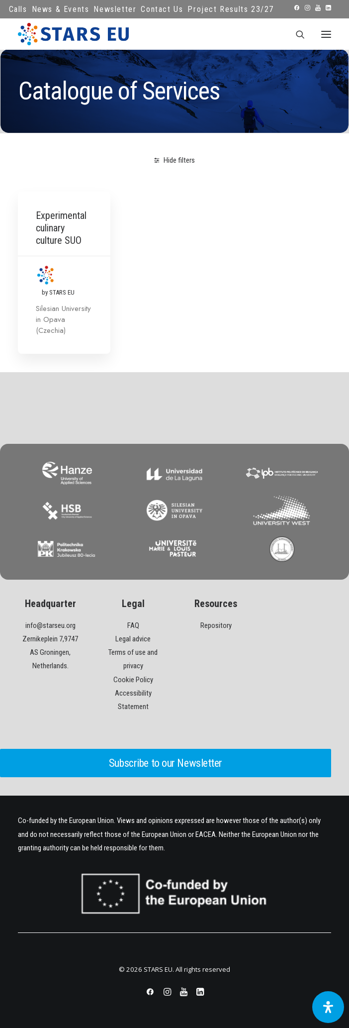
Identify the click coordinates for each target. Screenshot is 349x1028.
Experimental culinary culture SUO (61, 227)
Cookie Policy (133, 679)
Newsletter (114, 9)
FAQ (133, 625)
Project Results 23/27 (230, 9)
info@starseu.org (50, 625)
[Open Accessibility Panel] (328, 1007)
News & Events (60, 9)
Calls (18, 9)
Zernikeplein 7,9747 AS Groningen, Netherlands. (50, 652)
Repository (216, 625)
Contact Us (162, 9)
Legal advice (133, 638)
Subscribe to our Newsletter (165, 763)
